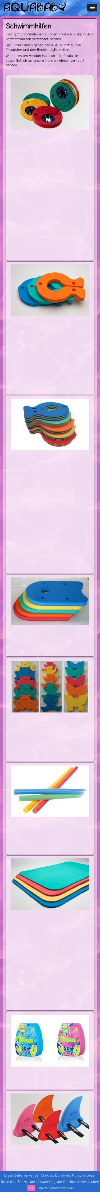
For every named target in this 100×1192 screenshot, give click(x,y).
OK (31, 1188)
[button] (92, 7)
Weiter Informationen (56, 1188)
